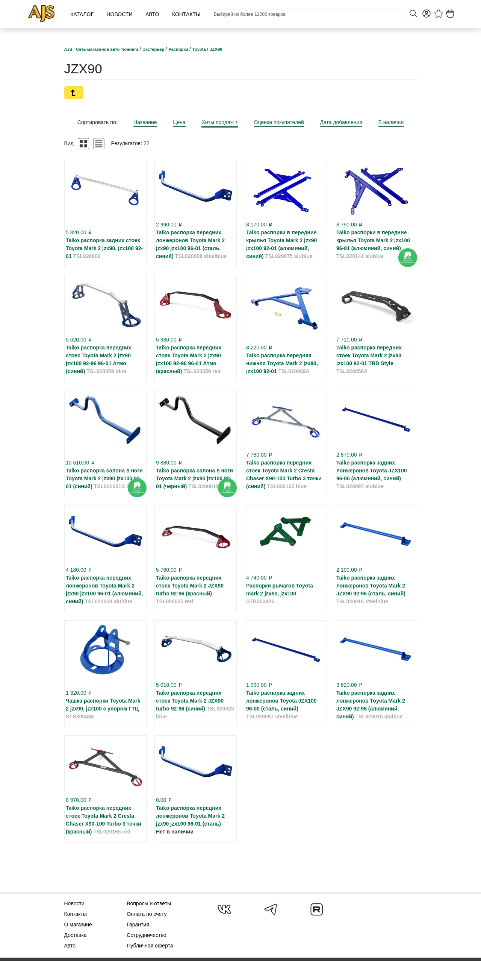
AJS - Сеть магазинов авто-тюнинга (102, 49)
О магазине (78, 925)
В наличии (391, 122)
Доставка (75, 935)
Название (145, 122)
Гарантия (138, 925)
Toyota (199, 49)
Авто (152, 14)
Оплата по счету (146, 914)
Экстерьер (153, 49)
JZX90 (216, 49)
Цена (179, 122)
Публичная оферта (150, 946)
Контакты (186, 14)
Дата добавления (341, 122)
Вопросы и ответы (149, 903)
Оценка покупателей (279, 122)
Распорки (178, 49)
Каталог (82, 14)
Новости (119, 14)
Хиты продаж (219, 122)
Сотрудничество (146, 935)
